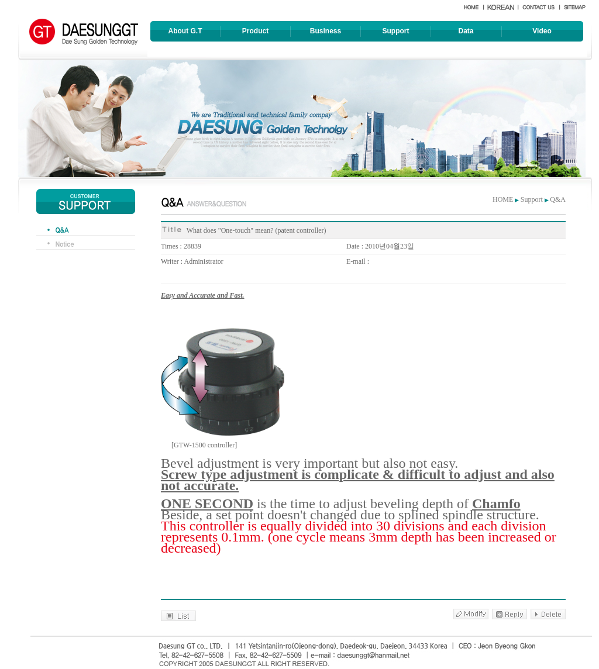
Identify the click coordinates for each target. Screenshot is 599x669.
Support (396, 31)
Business (325, 31)
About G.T (185, 31)
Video (541, 31)
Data (465, 31)
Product (255, 31)
